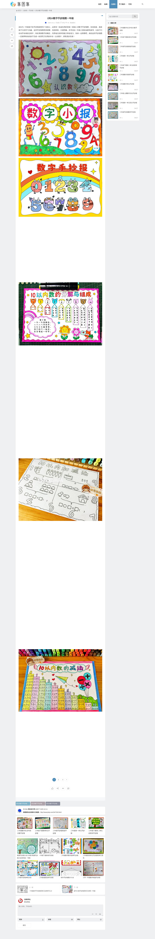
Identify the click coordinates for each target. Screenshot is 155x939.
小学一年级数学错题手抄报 (91, 877)
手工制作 (122, 4)
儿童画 (113, 4)
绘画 (105, 4)
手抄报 (31, 10)
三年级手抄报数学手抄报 (128, 112)
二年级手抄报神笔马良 (24, 877)
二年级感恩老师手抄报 (46, 877)
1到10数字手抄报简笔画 (23, 803)
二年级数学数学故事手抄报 (69, 855)
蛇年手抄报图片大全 (67, 877)
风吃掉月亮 (31, 809)
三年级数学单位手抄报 (127, 84)
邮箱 (49, 919)
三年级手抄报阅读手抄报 (128, 46)
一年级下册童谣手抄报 (46, 855)
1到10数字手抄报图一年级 (53, 803)
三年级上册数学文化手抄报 (128, 93)
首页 (99, 4)
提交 (24, 925)
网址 (78, 919)
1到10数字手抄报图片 (38, 803)
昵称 (20, 919)
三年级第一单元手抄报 (127, 56)
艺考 (130, 4)
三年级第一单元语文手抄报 (128, 102)
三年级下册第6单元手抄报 (128, 37)
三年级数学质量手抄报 (127, 74)
